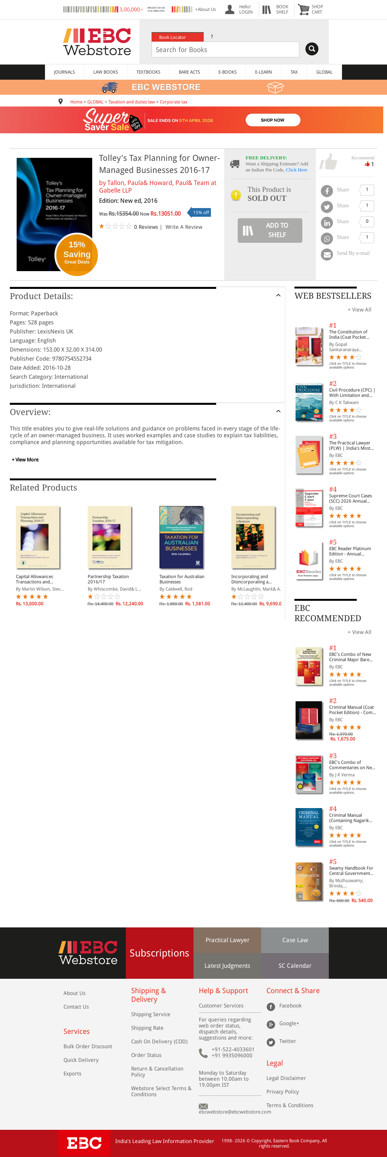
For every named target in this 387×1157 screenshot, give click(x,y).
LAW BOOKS (105, 72)
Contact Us (76, 1007)
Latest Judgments (227, 965)
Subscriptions (159, 953)
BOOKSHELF (282, 9)
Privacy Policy (282, 1092)
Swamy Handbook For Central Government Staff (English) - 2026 (351, 870)
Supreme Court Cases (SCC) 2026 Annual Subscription (350, 498)
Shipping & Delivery (148, 995)
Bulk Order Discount (87, 1046)
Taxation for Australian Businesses (181, 579)
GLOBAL (324, 72)
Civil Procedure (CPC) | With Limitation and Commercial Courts (352, 392)
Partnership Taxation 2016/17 (108, 579)
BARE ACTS (189, 72)
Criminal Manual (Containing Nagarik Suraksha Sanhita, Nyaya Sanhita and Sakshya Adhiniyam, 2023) (353, 818)
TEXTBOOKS (148, 72)
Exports (72, 1074)
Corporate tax (173, 102)
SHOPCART (317, 9)
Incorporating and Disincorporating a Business (249, 579)
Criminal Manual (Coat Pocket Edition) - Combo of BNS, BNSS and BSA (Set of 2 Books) (353, 710)
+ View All (360, 310)
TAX (294, 72)
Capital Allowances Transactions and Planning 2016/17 (34, 579)
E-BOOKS (227, 72)
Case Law (295, 940)
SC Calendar (295, 965)
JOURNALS (64, 72)
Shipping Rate (147, 1028)
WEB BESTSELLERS (333, 296)
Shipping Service (150, 1014)
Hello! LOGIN (246, 9)
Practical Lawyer (227, 940)
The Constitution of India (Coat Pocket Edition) (348, 334)
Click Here (297, 170)
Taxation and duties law (131, 102)
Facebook (290, 1006)
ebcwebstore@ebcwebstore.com (235, 1112)
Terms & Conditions (289, 1105)
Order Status (146, 1055)
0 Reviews (146, 227)
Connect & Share (293, 990)
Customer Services (221, 1006)
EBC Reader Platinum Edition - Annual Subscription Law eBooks (350, 551)
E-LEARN (263, 72)
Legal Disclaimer (286, 1078)
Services (76, 1031)
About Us (74, 993)
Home (76, 102)
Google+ (289, 1023)
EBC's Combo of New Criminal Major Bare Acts (350, 657)
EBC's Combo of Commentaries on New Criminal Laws (352, 765)
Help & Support (223, 990)
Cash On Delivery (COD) (159, 1041)
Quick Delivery (81, 1060)
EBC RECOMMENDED (327, 613)
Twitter (287, 1041)
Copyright (261, 1140)
